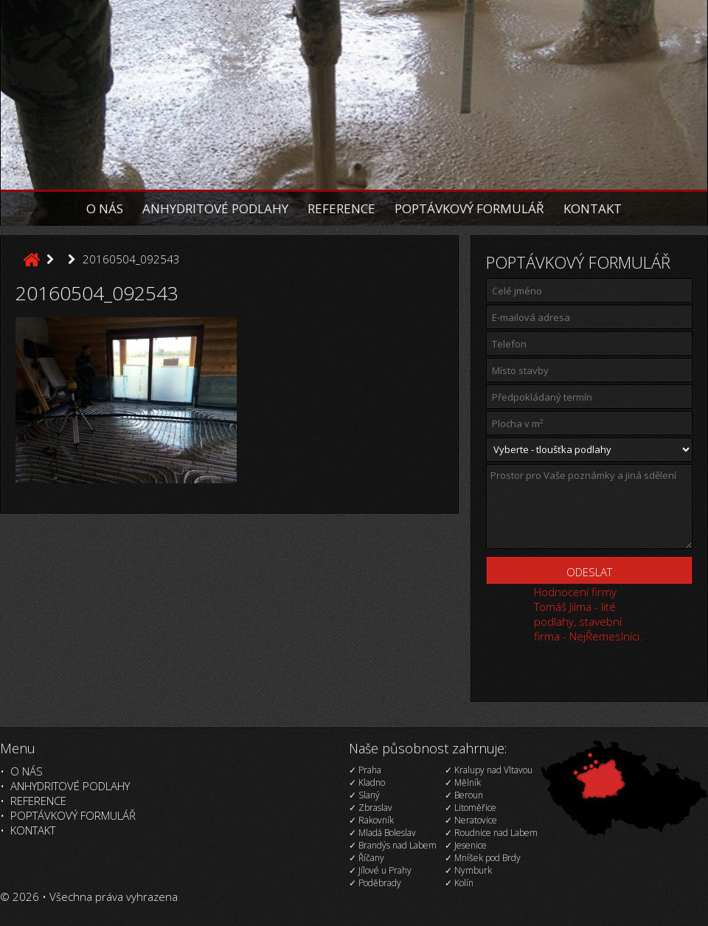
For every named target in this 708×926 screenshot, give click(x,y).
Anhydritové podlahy (215, 208)
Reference (341, 208)
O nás (104, 208)
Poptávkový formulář (469, 208)
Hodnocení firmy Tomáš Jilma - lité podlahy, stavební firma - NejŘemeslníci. (588, 613)
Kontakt (592, 208)
